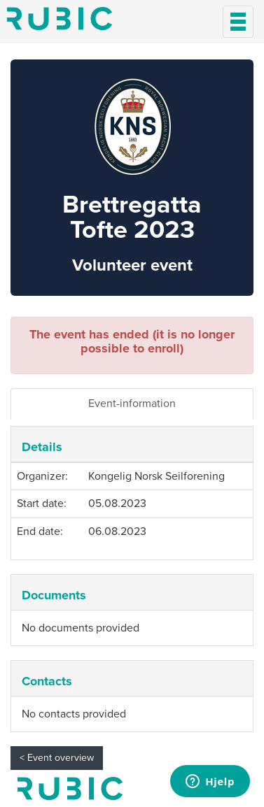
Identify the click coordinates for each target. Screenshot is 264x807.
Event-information (132, 403)
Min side (59, 18)
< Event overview (57, 758)
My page (70, 788)
